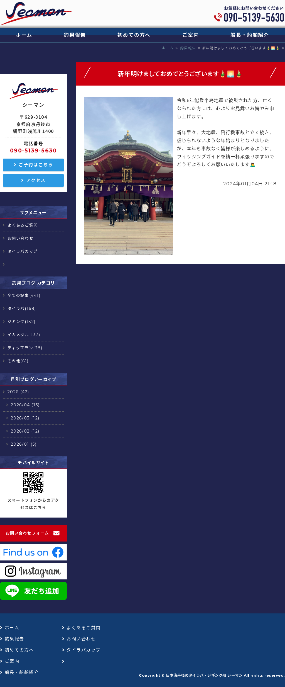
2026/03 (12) (25, 418)
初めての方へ (134, 35)
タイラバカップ (23, 251)
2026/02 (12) (25, 431)
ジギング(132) (22, 321)
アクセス (35, 180)
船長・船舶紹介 (249, 35)
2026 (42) (18, 391)
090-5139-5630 (33, 150)
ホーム (24, 35)
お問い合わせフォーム (27, 533)
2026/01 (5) (24, 444)
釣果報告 (75, 35)
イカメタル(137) (24, 334)
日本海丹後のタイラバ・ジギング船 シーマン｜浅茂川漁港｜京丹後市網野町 (36, 14)
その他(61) (18, 360)
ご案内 (190, 35)
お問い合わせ (21, 238)
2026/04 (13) (25, 404)
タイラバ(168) (22, 308)
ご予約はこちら (36, 164)
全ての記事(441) (24, 295)
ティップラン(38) (25, 347)
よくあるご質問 (23, 225)
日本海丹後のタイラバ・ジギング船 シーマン (204, 675)
